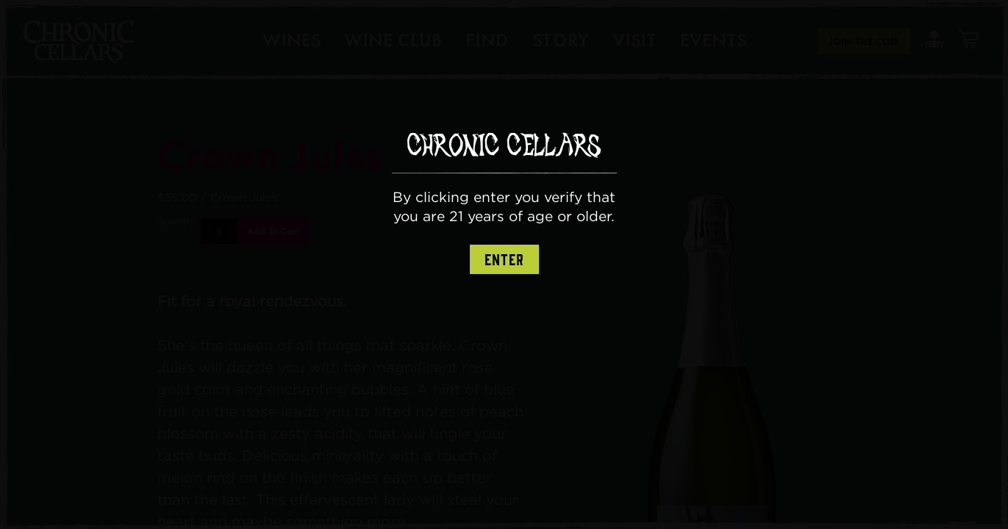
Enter (504, 260)
